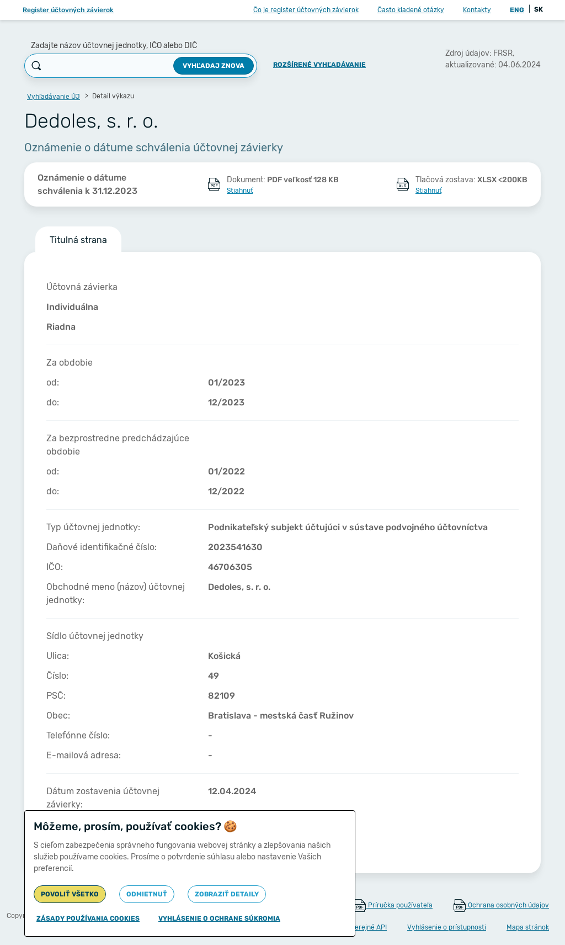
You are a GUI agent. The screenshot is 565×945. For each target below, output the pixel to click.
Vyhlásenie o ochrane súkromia (219, 918)
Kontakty (477, 10)
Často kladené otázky (410, 10)
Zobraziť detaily (227, 894)
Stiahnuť (240, 190)
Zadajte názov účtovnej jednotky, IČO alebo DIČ (114, 45)
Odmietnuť (146, 894)
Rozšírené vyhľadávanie (319, 64)
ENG (517, 10)
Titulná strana (78, 240)
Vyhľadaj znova (213, 66)
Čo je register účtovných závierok (306, 10)
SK (538, 9)
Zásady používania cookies (88, 918)
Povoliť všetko (70, 894)
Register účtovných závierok (68, 10)
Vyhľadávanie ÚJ (53, 97)
